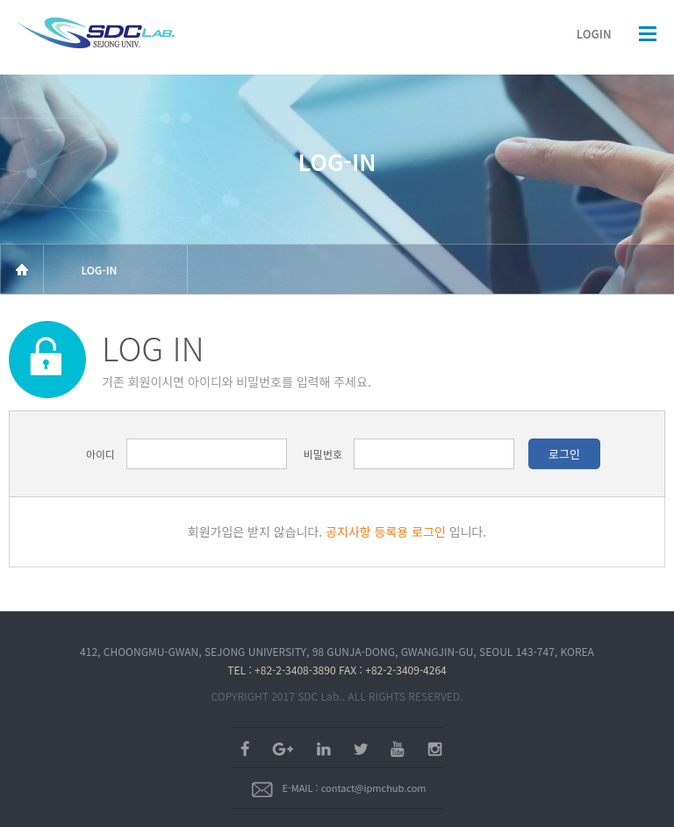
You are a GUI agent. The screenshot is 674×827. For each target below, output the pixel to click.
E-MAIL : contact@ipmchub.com (339, 788)
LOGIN (594, 33)
